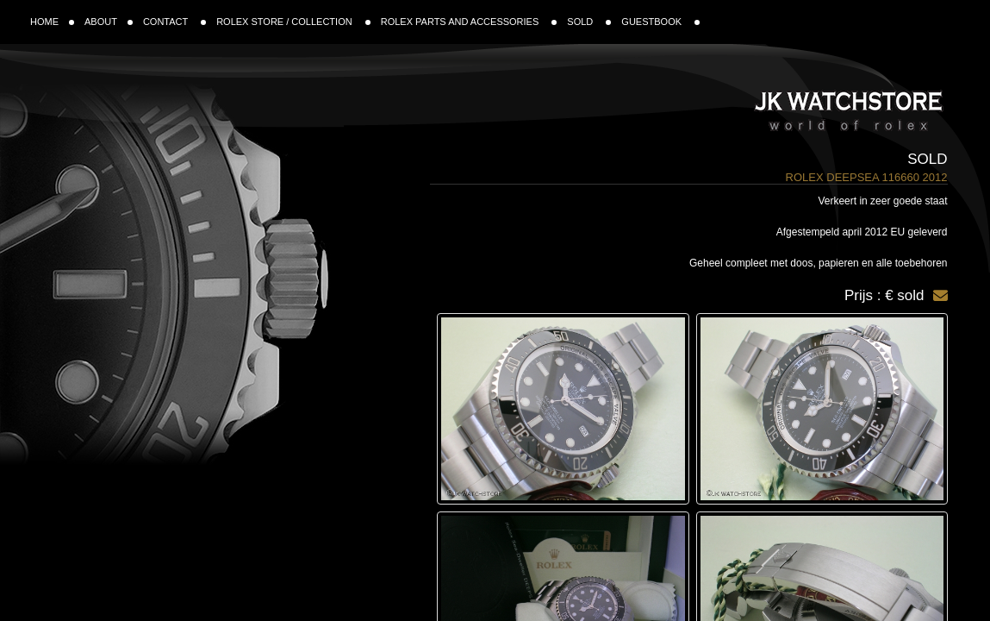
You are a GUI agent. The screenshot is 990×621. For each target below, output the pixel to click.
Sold (927, 159)
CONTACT (174, 21)
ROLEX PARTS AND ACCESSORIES (469, 21)
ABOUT (108, 21)
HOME (52, 21)
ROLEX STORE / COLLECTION (293, 21)
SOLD (589, 21)
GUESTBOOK (660, 21)
